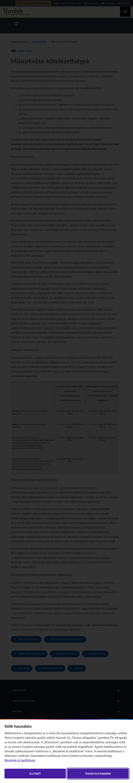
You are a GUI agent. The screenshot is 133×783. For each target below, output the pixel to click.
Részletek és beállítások (20, 760)
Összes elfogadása (98, 773)
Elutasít (35, 773)
